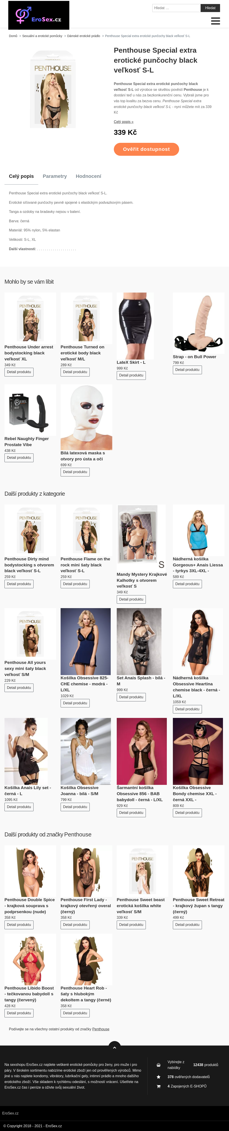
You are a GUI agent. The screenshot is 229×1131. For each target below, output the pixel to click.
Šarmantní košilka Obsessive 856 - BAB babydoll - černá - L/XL (140, 793)
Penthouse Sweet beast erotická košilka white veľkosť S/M (141, 905)
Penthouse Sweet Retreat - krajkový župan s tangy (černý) (198, 905)
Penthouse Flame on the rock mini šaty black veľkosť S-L (85, 565)
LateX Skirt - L (131, 362)
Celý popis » (124, 122)
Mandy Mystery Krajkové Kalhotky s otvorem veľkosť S (142, 580)
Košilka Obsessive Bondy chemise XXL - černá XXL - (195, 793)
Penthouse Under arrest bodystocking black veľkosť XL (28, 353)
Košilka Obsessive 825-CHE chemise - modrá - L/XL (84, 684)
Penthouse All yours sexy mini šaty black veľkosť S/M (25, 668)
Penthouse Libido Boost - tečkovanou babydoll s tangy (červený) (29, 994)
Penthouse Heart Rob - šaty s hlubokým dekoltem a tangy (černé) (86, 994)
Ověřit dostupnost (146, 149)
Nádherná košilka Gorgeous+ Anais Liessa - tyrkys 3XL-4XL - (198, 565)
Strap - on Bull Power (194, 356)
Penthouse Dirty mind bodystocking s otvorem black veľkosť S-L (29, 565)
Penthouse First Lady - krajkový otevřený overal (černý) (86, 905)
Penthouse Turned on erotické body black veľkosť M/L (82, 353)
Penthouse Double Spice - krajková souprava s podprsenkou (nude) (29, 905)
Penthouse (77, 834)
